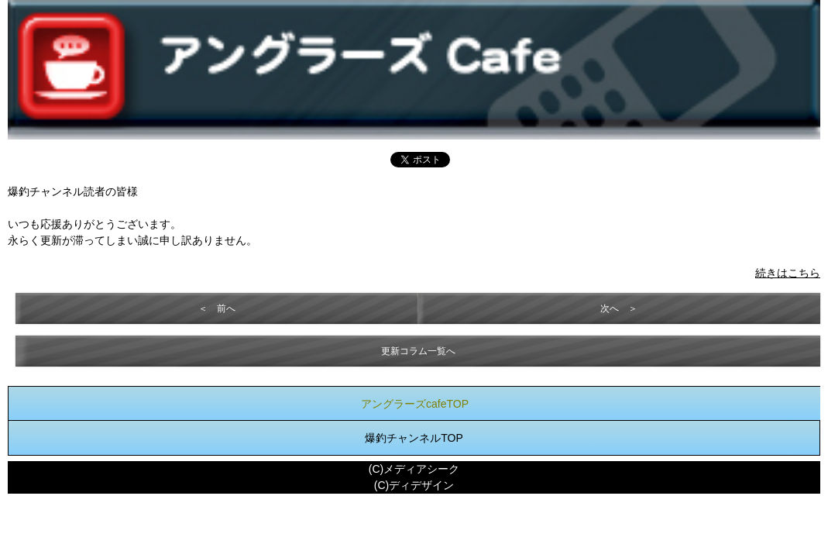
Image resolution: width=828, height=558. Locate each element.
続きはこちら (787, 273)
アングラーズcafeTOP (415, 404)
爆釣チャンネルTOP (414, 438)
